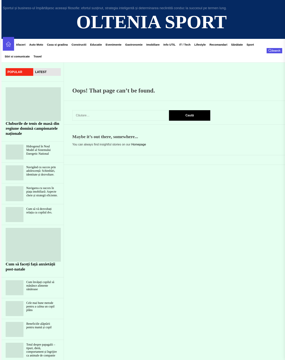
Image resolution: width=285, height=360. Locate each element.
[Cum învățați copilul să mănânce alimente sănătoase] (14, 287)
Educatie (96, 44)
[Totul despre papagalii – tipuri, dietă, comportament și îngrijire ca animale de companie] (14, 350)
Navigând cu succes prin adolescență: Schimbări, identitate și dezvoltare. (41, 171)
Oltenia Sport (151, 21)
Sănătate (237, 44)
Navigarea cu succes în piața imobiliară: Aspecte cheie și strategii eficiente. (42, 191)
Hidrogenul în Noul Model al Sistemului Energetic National (38, 150)
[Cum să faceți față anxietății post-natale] (33, 245)
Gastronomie (134, 44)
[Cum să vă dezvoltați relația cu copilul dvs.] (14, 214)
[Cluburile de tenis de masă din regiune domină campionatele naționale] (33, 104)
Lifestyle (200, 44)
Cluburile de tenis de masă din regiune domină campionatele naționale (32, 128)
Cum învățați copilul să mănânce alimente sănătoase (40, 285)
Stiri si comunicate (17, 56)
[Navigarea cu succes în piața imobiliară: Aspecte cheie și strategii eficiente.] (14, 193)
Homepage (138, 144)
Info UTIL (169, 44)
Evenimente (113, 44)
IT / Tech (185, 44)
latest (41, 72)
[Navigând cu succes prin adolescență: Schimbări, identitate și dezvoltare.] (14, 172)
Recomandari (218, 44)
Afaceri (21, 44)
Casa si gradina (57, 44)
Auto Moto (36, 44)
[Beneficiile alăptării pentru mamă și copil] (14, 329)
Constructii (79, 44)
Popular (15, 72)
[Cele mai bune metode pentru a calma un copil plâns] (14, 308)
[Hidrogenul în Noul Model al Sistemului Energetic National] (14, 152)
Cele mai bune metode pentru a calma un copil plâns (40, 306)
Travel (37, 56)
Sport (250, 44)
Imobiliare (153, 44)
